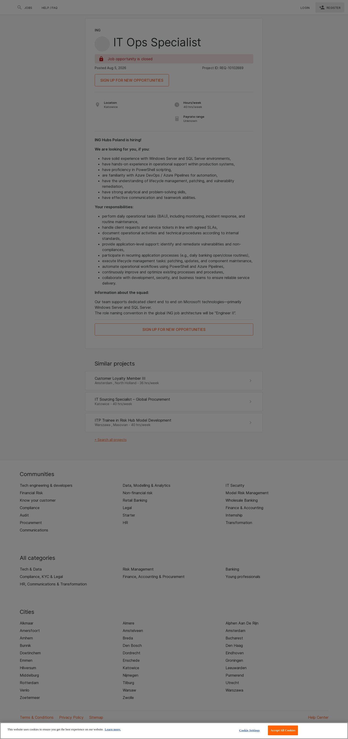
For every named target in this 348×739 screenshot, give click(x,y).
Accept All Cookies (282, 730)
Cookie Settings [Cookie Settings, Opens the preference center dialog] (249, 730)
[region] (174, 730)
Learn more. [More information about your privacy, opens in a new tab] (113, 729)
